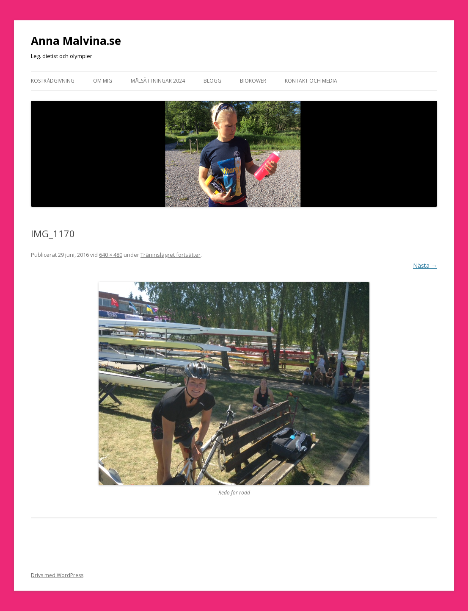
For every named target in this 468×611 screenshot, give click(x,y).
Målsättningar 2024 (158, 80)
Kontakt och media (311, 80)
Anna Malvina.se (76, 40)
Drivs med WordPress (57, 575)
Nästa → (425, 265)
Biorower (253, 80)
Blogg (212, 80)
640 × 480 (110, 254)
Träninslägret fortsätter (170, 254)
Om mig (102, 80)
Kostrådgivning (52, 80)
